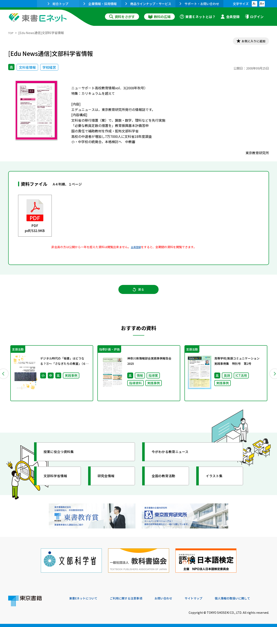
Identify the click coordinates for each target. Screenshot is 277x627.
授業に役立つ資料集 (62, 457)
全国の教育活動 (166, 482)
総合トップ (58, 3)
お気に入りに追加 (250, 41)
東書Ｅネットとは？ (198, 16)
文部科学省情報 (58, 482)
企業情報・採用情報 (100, 3)
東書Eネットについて (85, 598)
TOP (11, 32)
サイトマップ (206, 598)
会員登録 (230, 16)
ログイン (254, 16)
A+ (262, 3)
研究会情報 (108, 482)
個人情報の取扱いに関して (249, 598)
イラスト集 (216, 482)
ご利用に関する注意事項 (132, 598)
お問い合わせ (173, 598)
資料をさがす (122, 16)
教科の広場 (159, 16)
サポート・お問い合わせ (199, 3)
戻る (139, 292)
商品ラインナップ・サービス (148, 3)
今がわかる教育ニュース (174, 457)
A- (254, 3)
